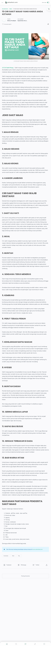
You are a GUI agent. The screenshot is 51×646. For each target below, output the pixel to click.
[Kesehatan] (6, 555)
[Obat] (13, 555)
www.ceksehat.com (38, 549)
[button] (2, 2)
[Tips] (18, 555)
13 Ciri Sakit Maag (7, 68)
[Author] (11, 20)
